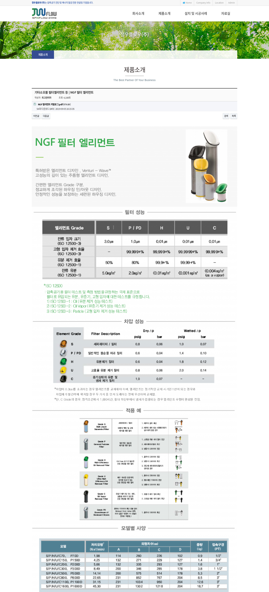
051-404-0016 (119, 560)
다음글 (46, 116)
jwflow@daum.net (153, 560)
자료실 (225, 13)
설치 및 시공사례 (196, 13)
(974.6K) (52, 104)
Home (187, 2)
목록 (234, 116)
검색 (226, 116)
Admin (231, 2)
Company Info (203, 2)
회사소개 (138, 13)
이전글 (36, 116)
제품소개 (164, 13)
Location (219, 2)
